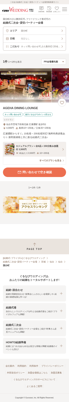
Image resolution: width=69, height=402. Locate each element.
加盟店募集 (56, 372)
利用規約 (21, 366)
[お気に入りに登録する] (62, 102)
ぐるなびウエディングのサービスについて (34, 379)
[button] (34, 293)
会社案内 (10, 366)
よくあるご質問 (34, 386)
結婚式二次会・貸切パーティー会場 (20, 261)
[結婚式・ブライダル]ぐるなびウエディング (24, 258)
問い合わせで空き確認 (34, 172)
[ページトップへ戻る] (34, 246)
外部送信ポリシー (16, 372)
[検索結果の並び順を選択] (53, 62)
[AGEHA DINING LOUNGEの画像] (34, 85)
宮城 (43, 261)
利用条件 (33, 366)
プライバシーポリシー (52, 366)
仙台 (52, 261)
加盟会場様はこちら (38, 372)
